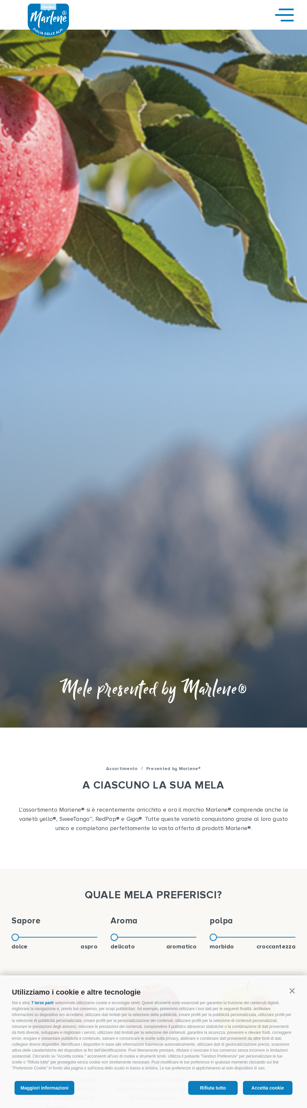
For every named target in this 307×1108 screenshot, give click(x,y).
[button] (292, 991)
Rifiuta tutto (213, 1088)
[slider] (15, 937)
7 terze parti (42, 1003)
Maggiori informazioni (44, 1088)
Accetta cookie (268, 1088)
